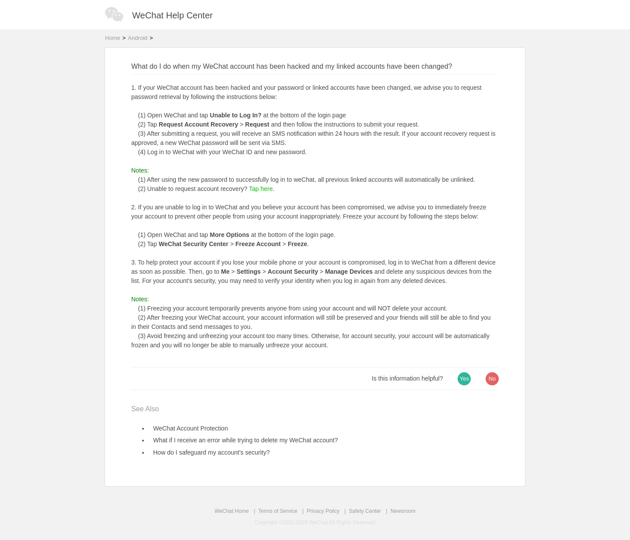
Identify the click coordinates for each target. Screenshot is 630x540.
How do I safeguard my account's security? (211, 452)
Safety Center (365, 511)
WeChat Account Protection (190, 428)
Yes (464, 378)
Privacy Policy (323, 511)
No (492, 378)
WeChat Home (231, 511)
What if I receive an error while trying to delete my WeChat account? (245, 440)
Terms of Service (277, 511)
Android (137, 38)
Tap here (261, 188)
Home (112, 38)
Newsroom (402, 511)
